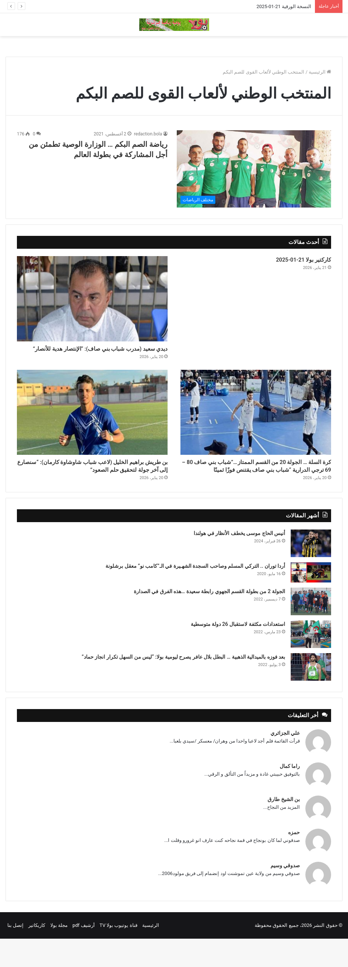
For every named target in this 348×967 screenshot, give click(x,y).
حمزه (294, 861)
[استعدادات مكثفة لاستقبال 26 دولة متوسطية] (311, 662)
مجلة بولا (59, 953)
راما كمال (290, 794)
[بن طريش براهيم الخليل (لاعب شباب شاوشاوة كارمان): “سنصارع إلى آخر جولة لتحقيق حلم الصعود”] (92, 425)
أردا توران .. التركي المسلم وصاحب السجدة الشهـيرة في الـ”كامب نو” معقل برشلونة (195, 594)
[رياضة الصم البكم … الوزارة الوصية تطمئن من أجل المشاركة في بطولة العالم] (254, 169)
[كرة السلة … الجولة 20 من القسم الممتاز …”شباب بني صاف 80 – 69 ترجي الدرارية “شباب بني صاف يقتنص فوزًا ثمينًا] (255, 425)
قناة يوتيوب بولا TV (118, 953)
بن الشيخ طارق (284, 827)
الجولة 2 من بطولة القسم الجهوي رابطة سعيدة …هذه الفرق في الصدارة (209, 620)
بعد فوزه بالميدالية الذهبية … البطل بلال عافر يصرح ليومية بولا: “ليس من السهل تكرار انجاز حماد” (183, 685)
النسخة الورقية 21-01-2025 (283, 6)
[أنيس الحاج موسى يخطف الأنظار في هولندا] (311, 571)
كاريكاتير (36, 953)
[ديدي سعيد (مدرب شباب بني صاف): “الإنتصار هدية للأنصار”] (92, 298)
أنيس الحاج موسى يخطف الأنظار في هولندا (239, 561)
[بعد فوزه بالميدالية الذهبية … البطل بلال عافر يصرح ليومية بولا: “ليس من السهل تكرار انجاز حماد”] (311, 695)
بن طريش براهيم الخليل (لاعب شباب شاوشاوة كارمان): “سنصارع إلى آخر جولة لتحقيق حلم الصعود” (96, 487)
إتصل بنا (15, 953)
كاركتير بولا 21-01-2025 (294, 261)
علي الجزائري (285, 761)
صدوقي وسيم (285, 894)
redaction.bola (148, 134)
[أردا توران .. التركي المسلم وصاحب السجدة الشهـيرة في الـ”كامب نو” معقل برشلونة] (311, 601)
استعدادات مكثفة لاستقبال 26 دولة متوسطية (238, 652)
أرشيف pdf (83, 953)
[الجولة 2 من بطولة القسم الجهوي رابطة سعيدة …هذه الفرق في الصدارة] (311, 630)
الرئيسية (320, 72)
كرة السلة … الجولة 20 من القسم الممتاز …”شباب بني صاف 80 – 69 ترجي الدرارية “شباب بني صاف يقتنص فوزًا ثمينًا (256, 487)
